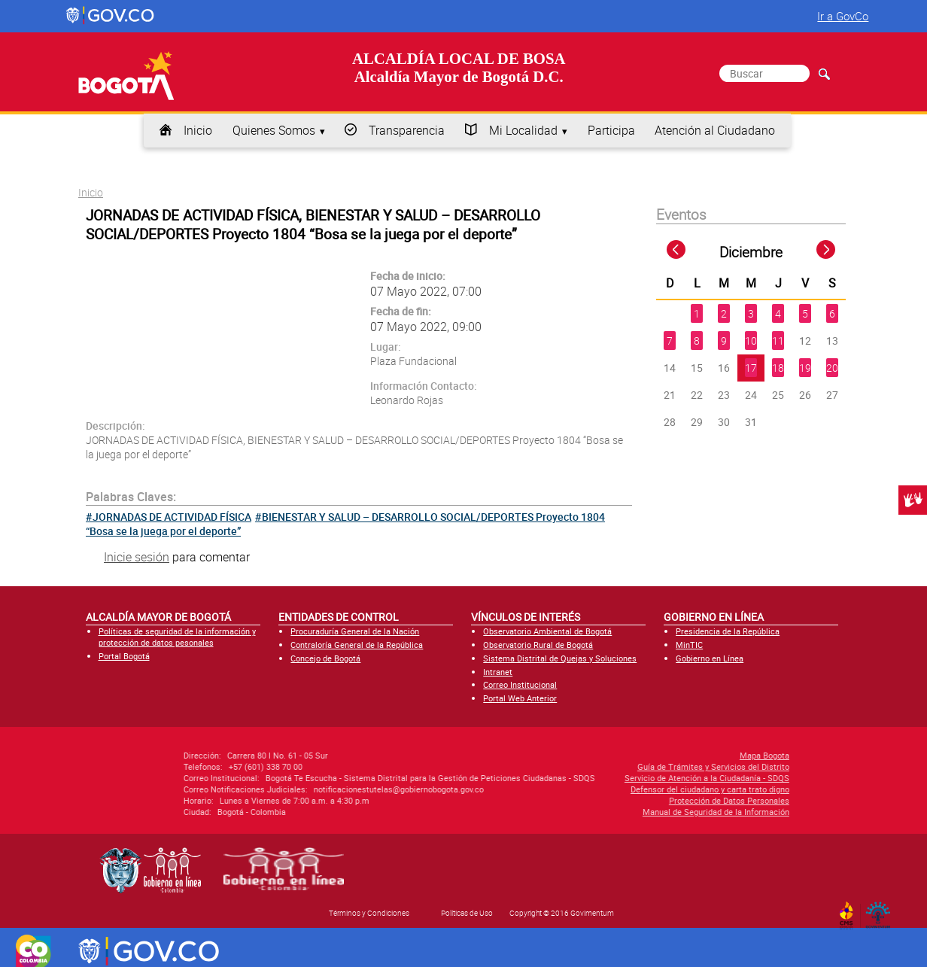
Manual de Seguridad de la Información (612, 811)
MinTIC (689, 644)
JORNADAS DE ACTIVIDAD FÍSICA (172, 516)
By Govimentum (881, 910)
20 (832, 367)
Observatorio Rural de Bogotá (538, 644)
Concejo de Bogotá (325, 658)
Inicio (198, 130)
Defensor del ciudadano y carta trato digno (606, 789)
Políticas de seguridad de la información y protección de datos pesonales (177, 636)
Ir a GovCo (842, 15)
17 (751, 367)
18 (778, 367)
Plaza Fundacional (413, 361)
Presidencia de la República (728, 631)
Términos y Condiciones (369, 913)
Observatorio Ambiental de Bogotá (547, 631)
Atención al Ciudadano (715, 130)
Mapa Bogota (661, 755)
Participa (611, 130)
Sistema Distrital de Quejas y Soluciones (560, 658)
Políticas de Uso (467, 913)
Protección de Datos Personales (626, 800)
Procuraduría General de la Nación (354, 631)
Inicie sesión (136, 557)
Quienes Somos (274, 130)
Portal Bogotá (124, 655)
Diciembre (751, 252)
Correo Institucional (520, 684)
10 (751, 340)
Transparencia (407, 130)
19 (805, 367)
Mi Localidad (523, 130)
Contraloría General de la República (356, 644)
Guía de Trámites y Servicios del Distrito (610, 766)
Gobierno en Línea (709, 658)
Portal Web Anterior (520, 698)
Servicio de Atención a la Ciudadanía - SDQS (603, 777)
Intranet (497, 671)
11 (778, 340)
